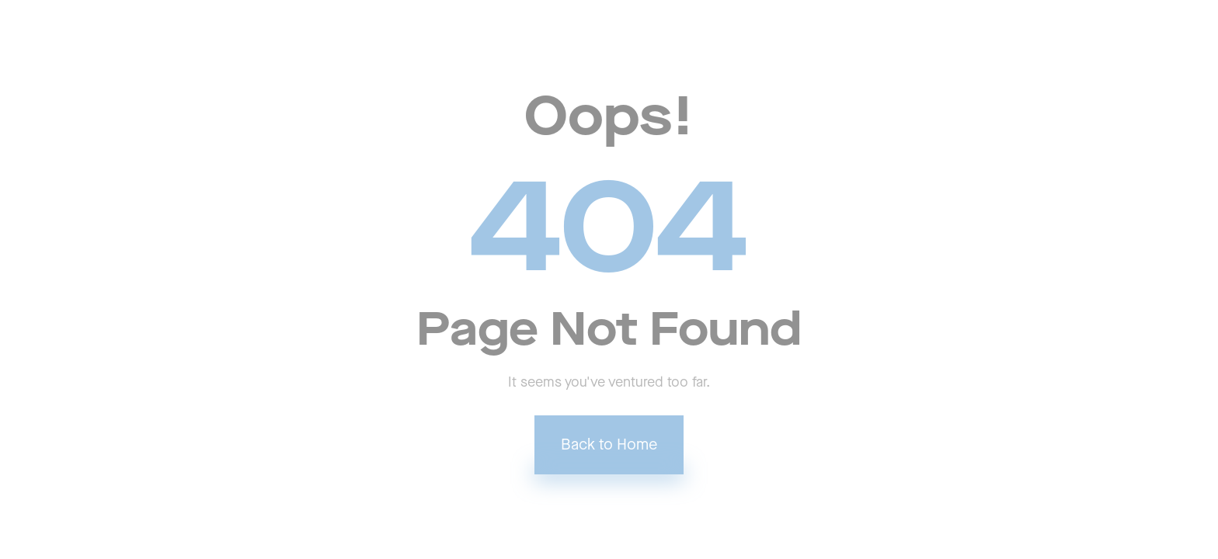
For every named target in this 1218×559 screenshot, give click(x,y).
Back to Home (609, 445)
